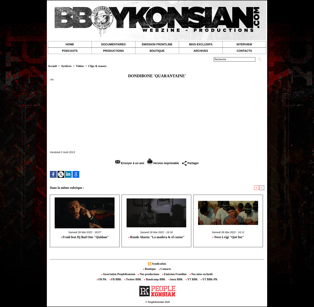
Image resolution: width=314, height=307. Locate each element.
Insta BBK (175, 279)
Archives (200, 50)
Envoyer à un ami (129, 163)
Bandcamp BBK (155, 279)
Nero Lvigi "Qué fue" (228, 237)
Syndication (159, 263)
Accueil (52, 66)
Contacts (165, 268)
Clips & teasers (97, 66)
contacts (244, 50)
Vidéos (80, 66)
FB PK (102, 279)
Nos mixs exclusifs (201, 274)
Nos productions (149, 274)
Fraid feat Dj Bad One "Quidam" (85, 237)
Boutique (157, 50)
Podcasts (70, 50)
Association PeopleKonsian (118, 274)
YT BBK (191, 279)
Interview (244, 44)
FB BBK (115, 279)
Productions (113, 50)
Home (70, 44)
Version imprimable (163, 163)
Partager (190, 163)
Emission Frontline (157, 44)
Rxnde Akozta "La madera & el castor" (156, 237)
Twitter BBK (133, 279)
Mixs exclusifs (200, 44)
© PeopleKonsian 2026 (157, 301)
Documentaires (113, 44)
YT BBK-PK (208, 279)
